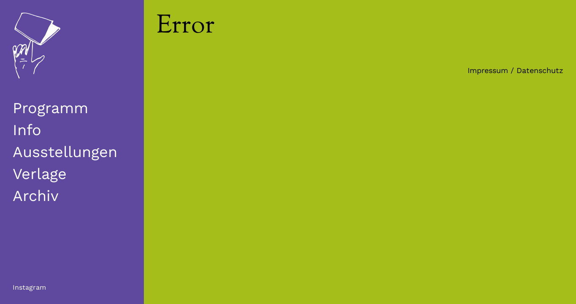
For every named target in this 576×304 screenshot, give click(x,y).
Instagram (29, 287)
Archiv (36, 196)
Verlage (40, 174)
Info (27, 130)
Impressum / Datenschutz (515, 70)
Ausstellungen (65, 152)
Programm (50, 108)
